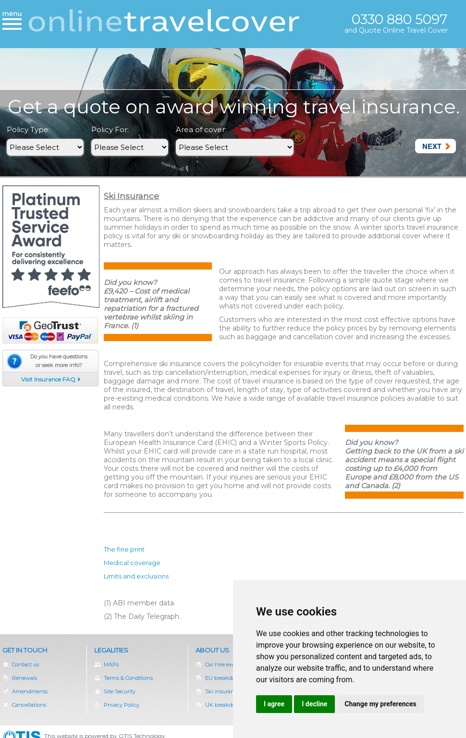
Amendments (25, 691)
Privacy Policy (116, 704)
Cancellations (24, 704)
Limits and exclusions (136, 576)
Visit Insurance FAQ (48, 379)
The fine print (124, 549)
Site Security (114, 691)
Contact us (20, 664)
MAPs (106, 664)
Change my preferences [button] (380, 704)
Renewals (24, 678)
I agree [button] (274, 704)
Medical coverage (132, 562)
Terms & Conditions (123, 678)
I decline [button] (314, 704)
